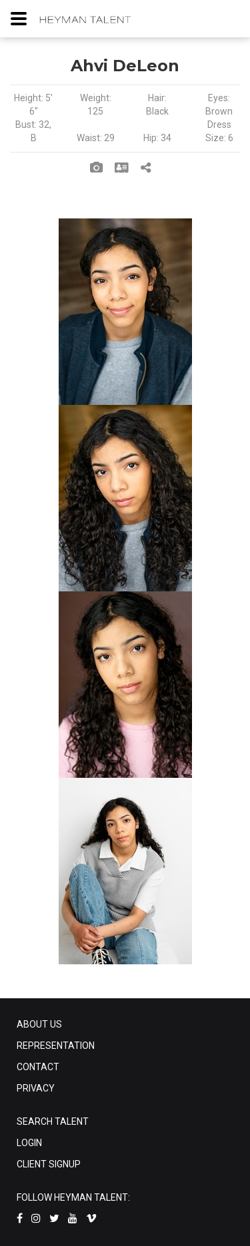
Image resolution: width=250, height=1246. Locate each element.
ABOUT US (39, 1024)
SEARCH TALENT (53, 1121)
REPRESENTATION (56, 1045)
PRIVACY (36, 1088)
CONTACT (38, 1067)
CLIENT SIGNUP (49, 1164)
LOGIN (29, 1142)
